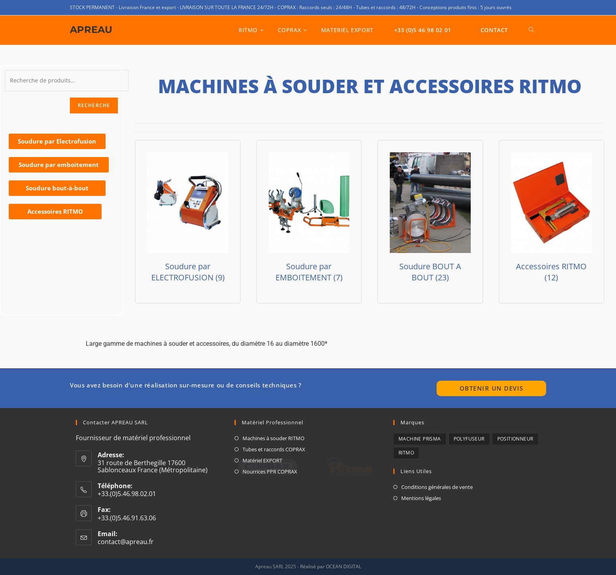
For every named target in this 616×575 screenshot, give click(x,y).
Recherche (94, 105)
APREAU (91, 29)
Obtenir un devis (492, 388)
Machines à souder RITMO (273, 438)
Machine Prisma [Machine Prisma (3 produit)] (419, 438)
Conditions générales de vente (437, 487)
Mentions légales (421, 498)
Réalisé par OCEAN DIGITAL (330, 566)
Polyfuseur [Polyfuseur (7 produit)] (469, 438)
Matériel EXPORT (262, 460)
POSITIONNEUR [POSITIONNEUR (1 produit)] (515, 438)
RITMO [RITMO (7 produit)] (406, 452)
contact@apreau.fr (126, 541)
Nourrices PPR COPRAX (270, 471)
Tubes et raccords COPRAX (274, 449)
